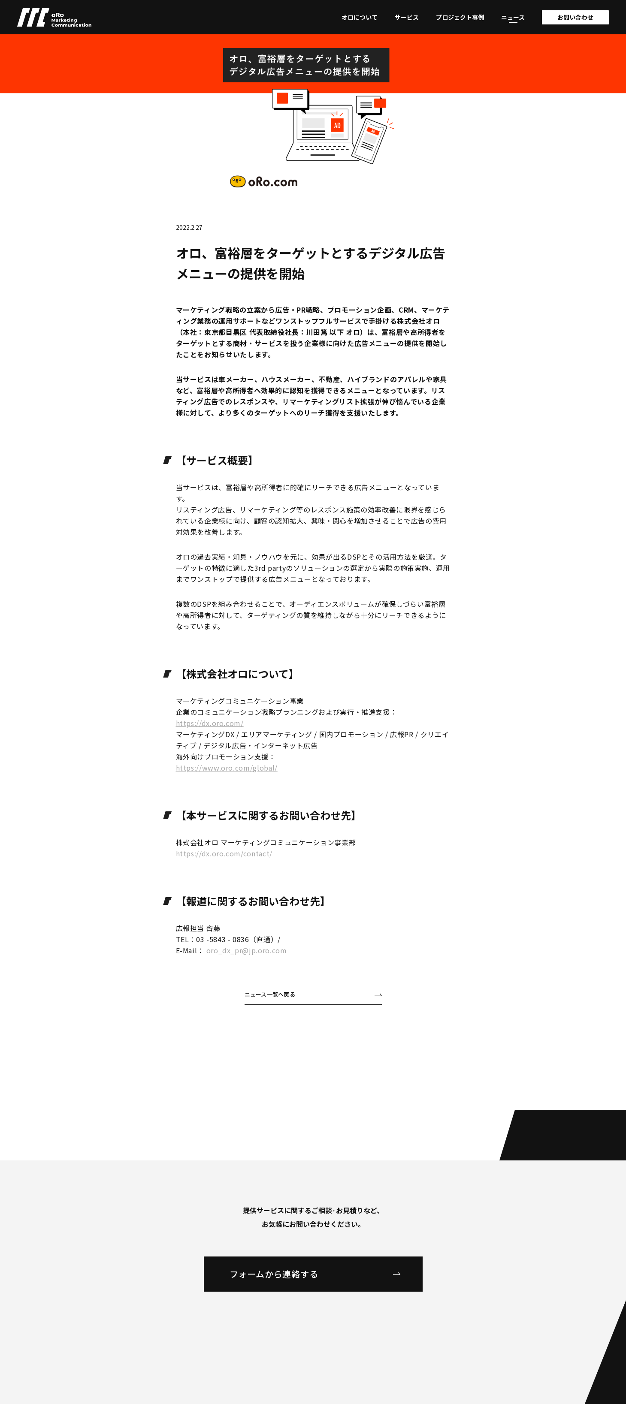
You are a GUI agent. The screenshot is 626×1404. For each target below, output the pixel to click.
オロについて (360, 17)
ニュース (513, 17)
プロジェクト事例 (460, 17)
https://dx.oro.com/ (210, 723)
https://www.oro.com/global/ (227, 767)
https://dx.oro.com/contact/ (224, 853)
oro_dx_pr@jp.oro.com (246, 950)
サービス (407, 17)
